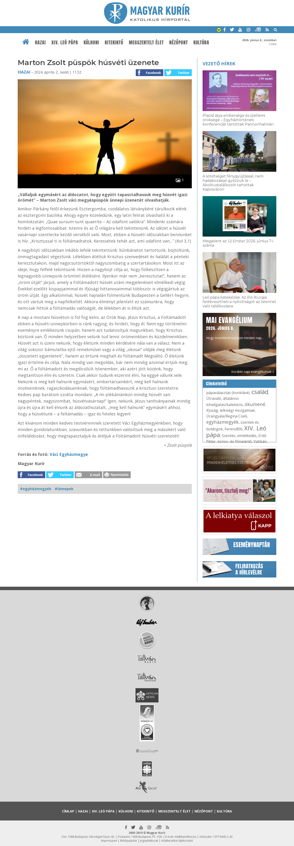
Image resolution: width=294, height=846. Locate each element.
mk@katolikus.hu (185, 837)
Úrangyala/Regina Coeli (226, 416)
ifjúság (212, 410)
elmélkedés (247, 435)
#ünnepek (64, 488)
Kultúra (201, 42)
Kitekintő (114, 42)
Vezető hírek (219, 63)
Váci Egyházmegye (69, 454)
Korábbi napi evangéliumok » (252, 371)
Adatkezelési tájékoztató (177, 841)
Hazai (40, 42)
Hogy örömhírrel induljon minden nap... (234, 327)
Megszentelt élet (146, 42)
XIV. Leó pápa (64, 42)
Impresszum (109, 841)
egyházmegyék (222, 422)
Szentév (228, 435)
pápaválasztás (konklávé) (228, 392)
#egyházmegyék (35, 488)
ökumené (255, 404)
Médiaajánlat (128, 841)
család (260, 392)
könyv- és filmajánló (235, 441)
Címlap (68, 811)
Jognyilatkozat (149, 841)
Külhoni (91, 42)
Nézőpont (178, 42)
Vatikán (260, 441)
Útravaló (213, 398)
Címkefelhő (216, 384)
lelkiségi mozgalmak (237, 410)
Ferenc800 (233, 429)
